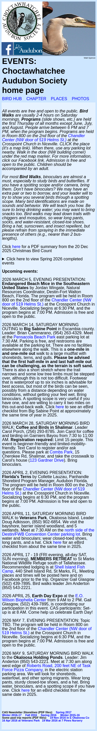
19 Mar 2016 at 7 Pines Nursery (62, 720)
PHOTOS (80, 99)
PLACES (59, 99)
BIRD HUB (12, 99)
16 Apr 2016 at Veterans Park (21, 720)
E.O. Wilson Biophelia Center (43, 598)
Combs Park (61, 452)
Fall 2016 (31, 715)
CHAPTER (36, 99)
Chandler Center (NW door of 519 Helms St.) (43, 138)
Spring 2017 (63, 712)
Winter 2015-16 (70, 715)
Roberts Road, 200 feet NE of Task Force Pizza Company (46, 667)
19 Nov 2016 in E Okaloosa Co (69, 717)
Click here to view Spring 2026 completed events (42, 261)
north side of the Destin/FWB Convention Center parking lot (48, 532)
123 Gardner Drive (47, 460)
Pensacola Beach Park (34, 337)
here (16, 246)
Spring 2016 (48, 715)
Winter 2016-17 (11, 715)
